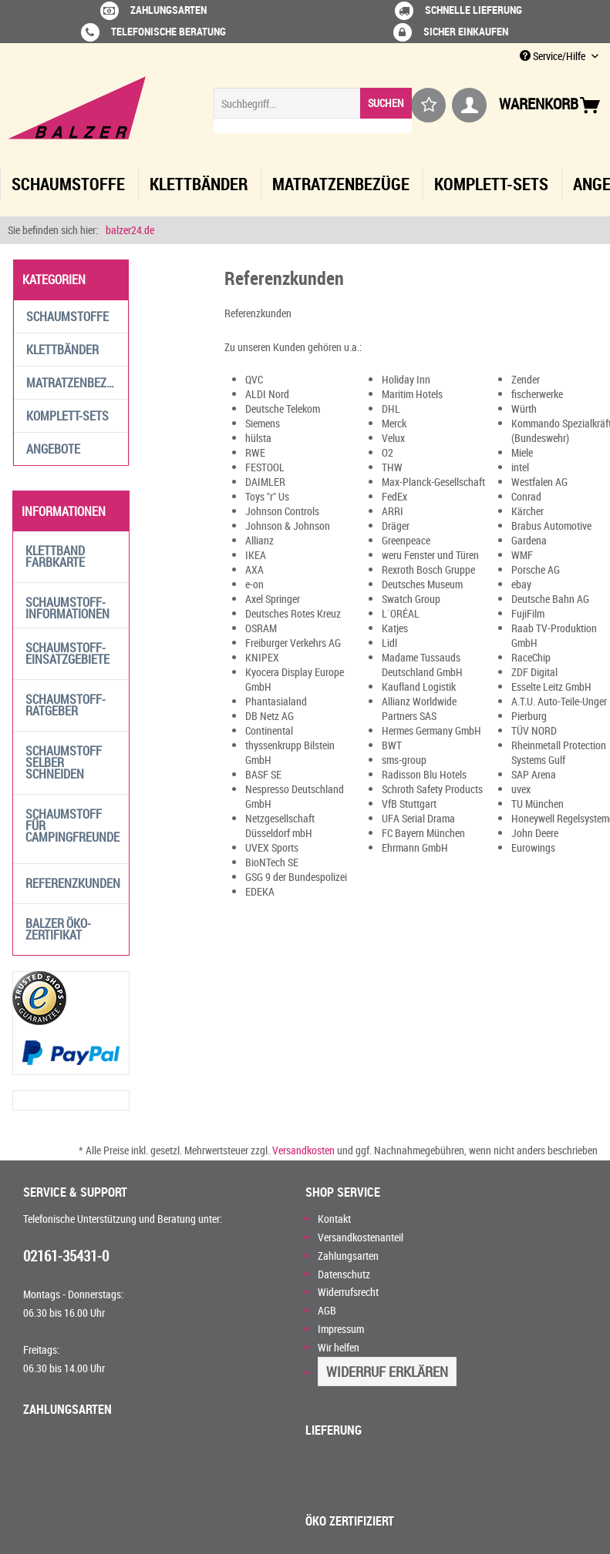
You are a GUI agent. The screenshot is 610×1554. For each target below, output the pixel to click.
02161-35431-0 (66, 1256)
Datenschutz (344, 1274)
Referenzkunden (72, 883)
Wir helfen (338, 1347)
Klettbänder (62, 349)
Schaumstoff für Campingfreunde (72, 825)
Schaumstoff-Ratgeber (65, 705)
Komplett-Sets (67, 415)
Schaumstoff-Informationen (67, 608)
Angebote (53, 448)
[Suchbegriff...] (313, 103)
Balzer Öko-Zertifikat (58, 929)
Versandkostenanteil (360, 1237)
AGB (327, 1310)
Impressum (341, 1328)
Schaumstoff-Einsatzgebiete (67, 653)
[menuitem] (313, 110)
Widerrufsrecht (348, 1291)
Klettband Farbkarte (55, 556)
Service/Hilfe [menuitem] (554, 56)
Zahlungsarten (348, 1255)
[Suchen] (386, 103)
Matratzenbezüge (76, 382)
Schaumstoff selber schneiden (63, 762)
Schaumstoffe (67, 316)
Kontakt (334, 1218)
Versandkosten (303, 1150)
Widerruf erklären (387, 1371)
